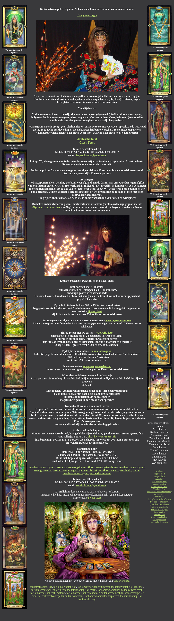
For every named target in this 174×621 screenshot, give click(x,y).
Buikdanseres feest (159, 481)
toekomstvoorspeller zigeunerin (48, 589)
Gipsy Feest (87, 142)
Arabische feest (87, 139)
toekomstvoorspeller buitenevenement (62, 596)
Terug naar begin (87, 15)
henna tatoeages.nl (101, 351)
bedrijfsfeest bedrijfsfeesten (159, 499)
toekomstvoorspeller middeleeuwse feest (120, 589)
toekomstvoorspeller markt (81, 589)
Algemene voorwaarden (46, 207)
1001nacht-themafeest (159, 522)
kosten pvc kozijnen (159, 509)
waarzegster (75, 467)
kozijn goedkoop (159, 519)
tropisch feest (159, 474)
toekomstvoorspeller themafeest (47, 592)
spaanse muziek (159, 484)
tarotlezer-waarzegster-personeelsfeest (75, 470)
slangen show (159, 476)
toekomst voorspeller (64, 586)
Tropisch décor (159, 489)
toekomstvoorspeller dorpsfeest (101, 596)
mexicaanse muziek (159, 486)
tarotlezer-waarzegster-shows (100, 467)
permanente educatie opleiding (159, 491)
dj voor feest (95, 311)
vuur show (159, 479)
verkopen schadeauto (159, 507)
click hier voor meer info (102, 436)
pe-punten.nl (159, 494)
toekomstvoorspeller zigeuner (127, 586)
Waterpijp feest (104, 332)
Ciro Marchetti (122, 580)
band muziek (159, 512)
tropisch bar (159, 497)
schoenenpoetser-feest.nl (97, 366)
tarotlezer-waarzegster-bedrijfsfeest (119, 470)
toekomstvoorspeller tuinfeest (93, 586)
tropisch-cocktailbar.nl (159, 502)
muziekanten (159, 514)
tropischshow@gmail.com (91, 155)
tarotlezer (61, 467)
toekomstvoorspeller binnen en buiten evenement (93, 592)
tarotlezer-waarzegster (41, 467)
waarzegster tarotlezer (118, 320)
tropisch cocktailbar (159, 517)
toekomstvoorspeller (41, 586)
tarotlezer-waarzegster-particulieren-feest (87, 473)
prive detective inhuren (159, 504)
